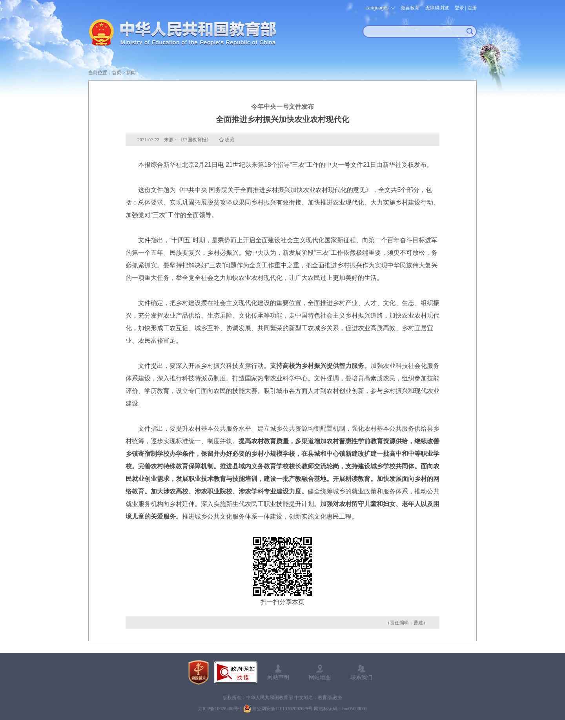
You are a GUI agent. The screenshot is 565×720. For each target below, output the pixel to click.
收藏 (229, 140)
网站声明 (278, 677)
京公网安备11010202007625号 (282, 708)
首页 (116, 72)
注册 (472, 8)
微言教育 (410, 8)
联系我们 (361, 677)
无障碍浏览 (437, 8)
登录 (459, 8)
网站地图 (320, 677)
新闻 (131, 72)
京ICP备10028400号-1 (220, 708)
